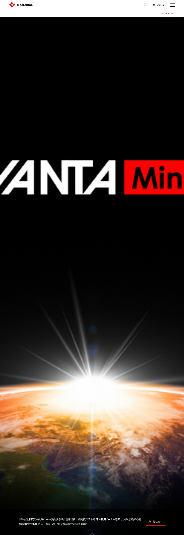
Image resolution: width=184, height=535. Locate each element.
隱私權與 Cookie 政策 (108, 519)
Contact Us (166, 13)
